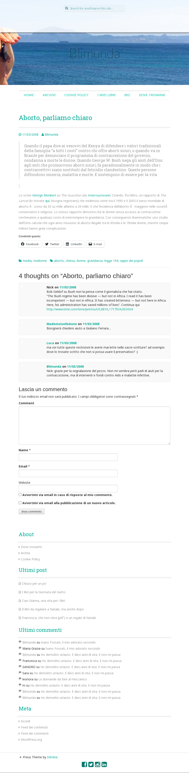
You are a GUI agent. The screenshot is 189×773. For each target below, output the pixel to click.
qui (47, 201)
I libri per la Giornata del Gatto (43, 592)
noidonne (40, 261)
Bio (127, 95)
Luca (50, 343)
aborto (59, 261)
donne (80, 261)
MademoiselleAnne (62, 324)
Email (23, 466)
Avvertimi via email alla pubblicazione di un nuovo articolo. (69, 503)
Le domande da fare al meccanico (62, 679)
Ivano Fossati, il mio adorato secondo (68, 642)
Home (29, 95)
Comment (26, 403)
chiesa (70, 261)
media (27, 261)
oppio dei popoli (131, 261)
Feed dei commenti (35, 733)
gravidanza (95, 261)
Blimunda (94, 53)
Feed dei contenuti (34, 727)
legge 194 (111, 261)
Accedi (25, 721)
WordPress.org (31, 739)
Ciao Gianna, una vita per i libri (43, 601)
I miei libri (106, 95)
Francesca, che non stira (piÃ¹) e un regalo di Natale (59, 618)
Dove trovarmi (152, 95)
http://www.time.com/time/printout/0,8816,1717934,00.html (90, 309)
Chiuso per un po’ (34, 583)
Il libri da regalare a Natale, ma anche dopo (53, 609)
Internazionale (98, 195)
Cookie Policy (76, 95)
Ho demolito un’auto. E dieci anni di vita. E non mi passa (80, 655)
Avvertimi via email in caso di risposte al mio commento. (67, 495)
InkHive (52, 757)
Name (23, 450)
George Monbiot (44, 195)
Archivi (49, 95)
